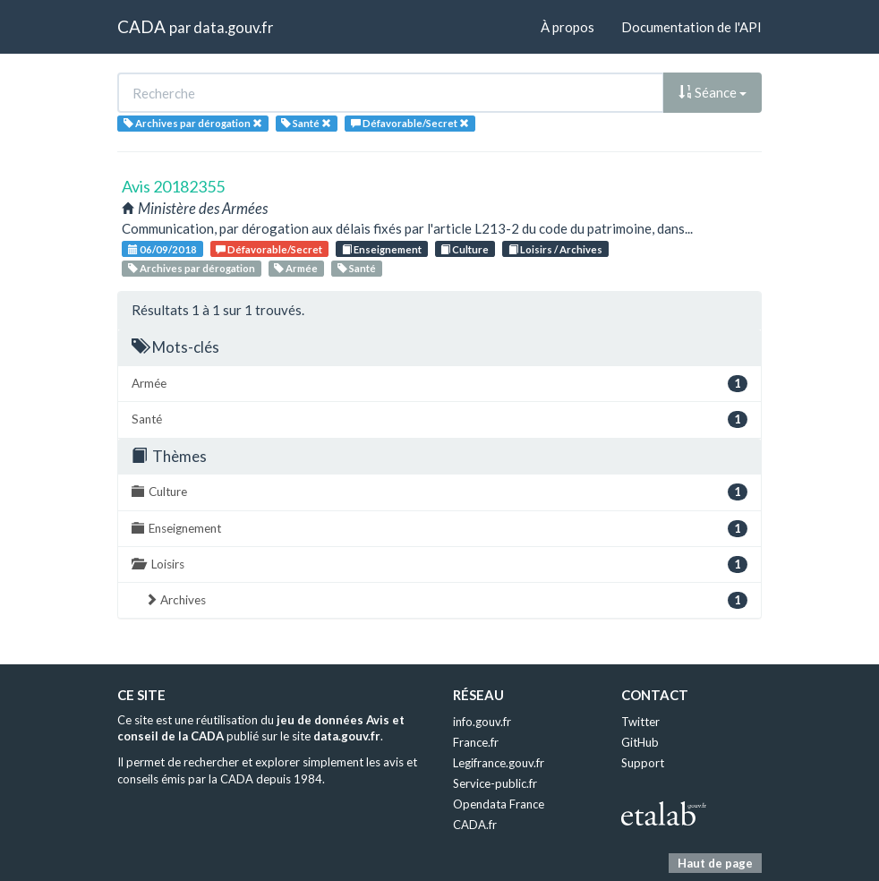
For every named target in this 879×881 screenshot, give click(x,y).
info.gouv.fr (482, 721)
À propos (567, 27)
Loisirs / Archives (555, 249)
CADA (141, 26)
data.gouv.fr (233, 27)
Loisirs (439, 564)
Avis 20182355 (173, 186)
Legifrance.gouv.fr (498, 763)
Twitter (640, 721)
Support (642, 763)
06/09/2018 (162, 249)
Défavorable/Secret (269, 249)
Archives (446, 600)
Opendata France (498, 804)
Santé (356, 268)
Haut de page (715, 863)
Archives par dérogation (191, 268)
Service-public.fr (495, 783)
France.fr (476, 742)
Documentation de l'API (691, 27)
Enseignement (382, 249)
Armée (296, 268)
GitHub (640, 742)
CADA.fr (475, 824)
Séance (712, 92)
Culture (464, 249)
